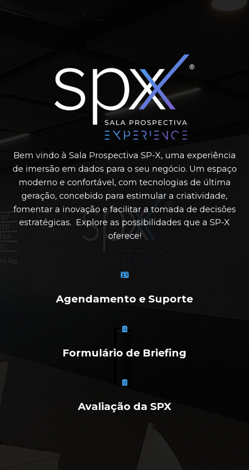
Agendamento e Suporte (124, 299)
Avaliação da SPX (124, 406)
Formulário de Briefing (124, 353)
